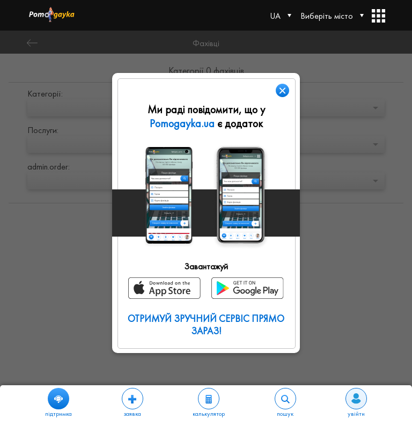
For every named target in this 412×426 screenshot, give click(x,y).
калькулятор (209, 403)
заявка (132, 403)
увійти (356, 403)
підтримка (58, 403)
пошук (285, 403)
